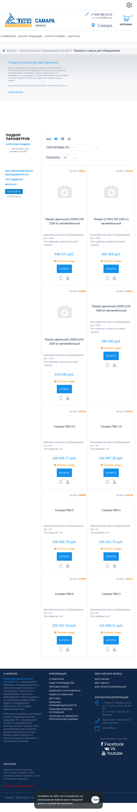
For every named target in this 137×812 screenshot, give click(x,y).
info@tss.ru (105, 17)
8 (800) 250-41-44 (110, 727)
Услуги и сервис (55, 36)
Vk (112, 753)
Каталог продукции (30, 36)
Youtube (114, 757)
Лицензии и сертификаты (65, 695)
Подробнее (16, 92)
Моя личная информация (110, 691)
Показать (53, 162)
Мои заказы (102, 683)
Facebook (113, 748)
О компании (8, 36)
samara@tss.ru (109, 732)
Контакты (74, 36)
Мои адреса (102, 687)
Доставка (55, 703)
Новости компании (61, 699)
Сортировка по (57, 152)
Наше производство (61, 687)
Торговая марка (59, 691)
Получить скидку (64, 265)
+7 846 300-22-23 (101, 14)
